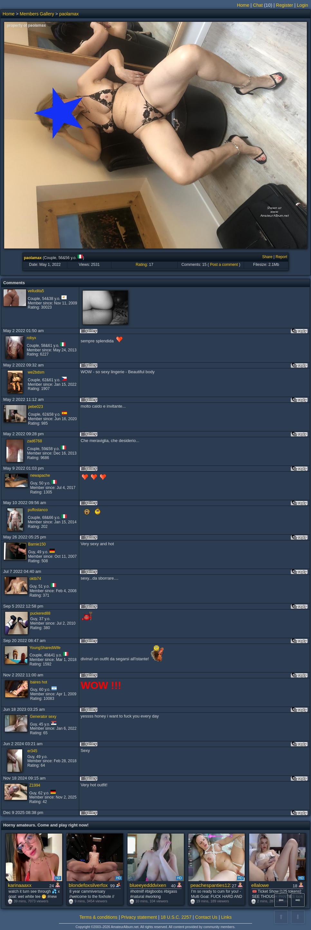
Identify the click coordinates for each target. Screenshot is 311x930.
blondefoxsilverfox (88, 885)
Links (226, 917)
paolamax (69, 13)
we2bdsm (36, 372)
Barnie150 (37, 544)
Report (281, 257)
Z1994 (34, 785)
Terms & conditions (99, 917)
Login (302, 5)
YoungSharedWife (45, 648)
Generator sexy (43, 716)
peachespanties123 (211, 885)
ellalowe (260, 885)
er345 (32, 751)
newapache (40, 475)
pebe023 (35, 406)
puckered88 (40, 613)
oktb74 (35, 578)
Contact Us (206, 917)
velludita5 (36, 291)
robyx (31, 338)
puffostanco (38, 510)
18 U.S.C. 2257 (176, 917)
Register (284, 5)
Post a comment (224, 264)
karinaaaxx (20, 885)
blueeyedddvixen (148, 885)
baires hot (38, 682)
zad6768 (34, 441)
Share (267, 257)
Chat (258, 5)
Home (243, 5)
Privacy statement (139, 917)
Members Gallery (37, 13)
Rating (141, 264)
